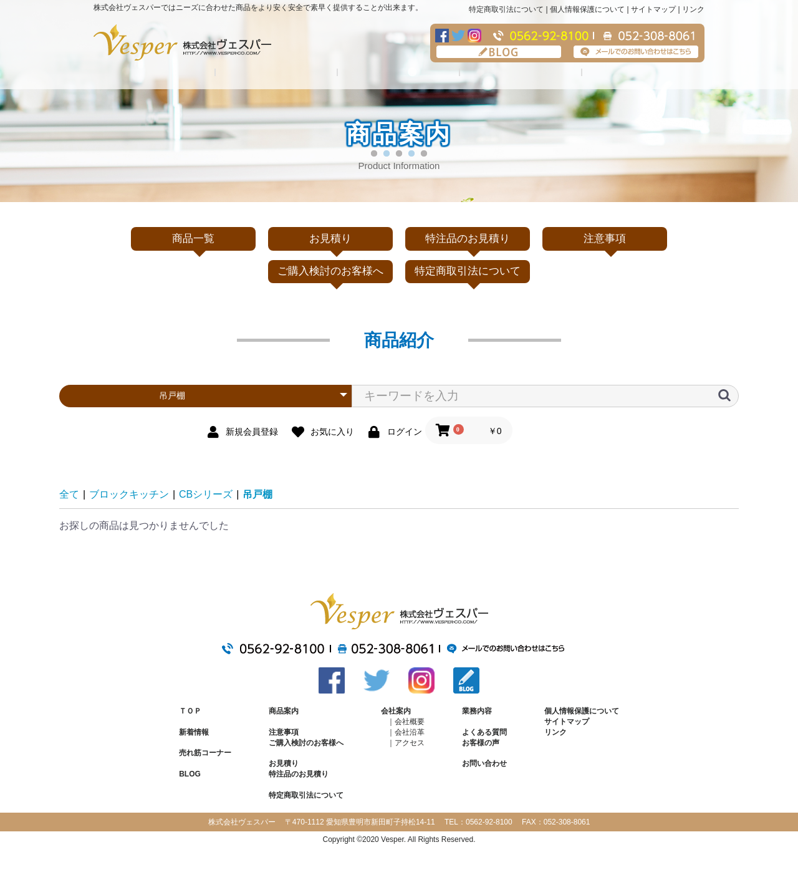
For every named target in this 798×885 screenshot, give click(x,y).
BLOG (498, 52)
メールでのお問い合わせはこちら (636, 52)
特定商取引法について (506, 9)
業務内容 (399, 73)
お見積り (330, 238)
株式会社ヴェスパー (182, 42)
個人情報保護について (587, 9)
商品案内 (284, 711)
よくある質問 (521, 73)
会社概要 (410, 721)
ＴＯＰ (190, 711)
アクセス (410, 742)
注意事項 (643, 73)
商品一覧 (193, 238)
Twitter (458, 35)
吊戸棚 (257, 494)
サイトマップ (653, 9)
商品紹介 (155, 73)
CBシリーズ (206, 494)
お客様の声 (480, 742)
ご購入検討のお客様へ (330, 271)
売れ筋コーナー (205, 752)
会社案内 (277, 73)
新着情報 (194, 732)
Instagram (474, 35)
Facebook (442, 35)
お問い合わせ (484, 763)
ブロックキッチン (129, 494)
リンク (693, 9)
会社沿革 (410, 732)
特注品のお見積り (467, 238)
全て (69, 494)
